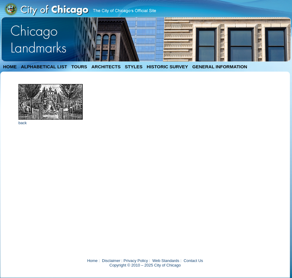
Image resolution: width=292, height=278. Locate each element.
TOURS (79, 66)
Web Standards (165, 260)
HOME (10, 66)
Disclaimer (111, 260)
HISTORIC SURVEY (167, 66)
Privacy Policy (136, 260)
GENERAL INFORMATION (219, 66)
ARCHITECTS (106, 66)
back (22, 123)
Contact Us (193, 260)
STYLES (133, 66)
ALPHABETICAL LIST (44, 66)
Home (92, 260)
